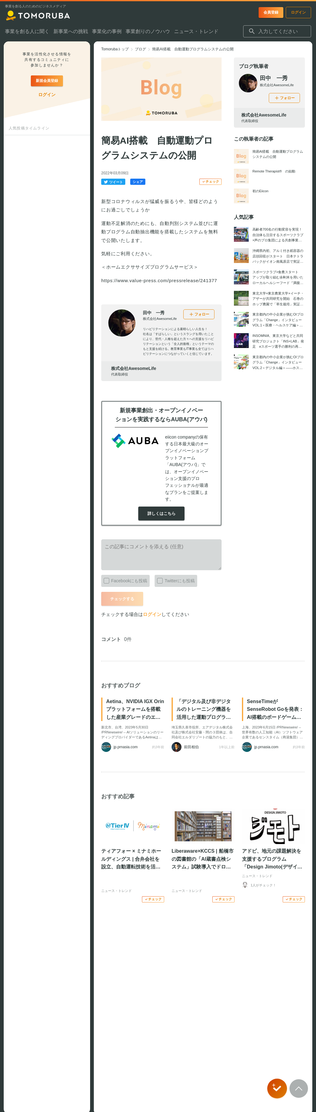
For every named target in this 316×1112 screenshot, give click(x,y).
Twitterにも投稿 (174, 579)
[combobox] (277, 31)
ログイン (152, 614)
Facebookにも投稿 (124, 579)
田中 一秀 (153, 312)
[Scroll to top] (298, 1088)
